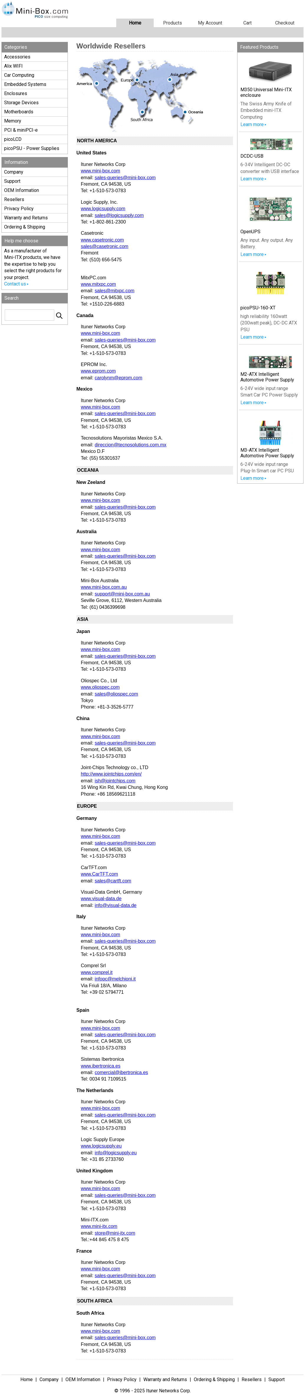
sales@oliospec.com (116, 693)
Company (13, 172)
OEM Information (21, 190)
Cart (247, 23)
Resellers (14, 199)
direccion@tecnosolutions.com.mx (130, 444)
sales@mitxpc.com (115, 290)
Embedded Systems (25, 84)
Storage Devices (21, 102)
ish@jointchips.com (115, 780)
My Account (210, 23)
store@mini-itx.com (115, 1233)
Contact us (15, 284)
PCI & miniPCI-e (21, 130)
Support (12, 181)
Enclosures (15, 93)
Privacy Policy (19, 208)
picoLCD (13, 139)
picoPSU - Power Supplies (31, 148)
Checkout (284, 23)
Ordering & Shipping (24, 227)
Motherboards (18, 112)
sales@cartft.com (113, 880)
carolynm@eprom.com (118, 377)
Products (172, 23)
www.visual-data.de (101, 898)
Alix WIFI (13, 66)
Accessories (17, 57)
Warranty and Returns (26, 218)
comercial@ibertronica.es (121, 1072)
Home (135, 23)
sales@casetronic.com (104, 246)
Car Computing (19, 75)
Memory (12, 121)
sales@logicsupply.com (119, 215)
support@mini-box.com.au (122, 593)
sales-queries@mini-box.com (125, 177)
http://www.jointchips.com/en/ (111, 773)
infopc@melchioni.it (115, 978)
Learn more (252, 124)
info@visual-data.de (116, 905)
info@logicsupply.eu (116, 1152)
